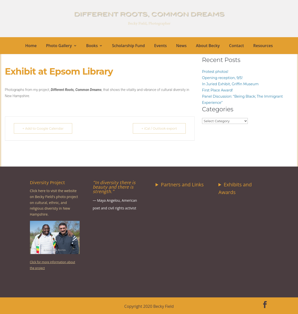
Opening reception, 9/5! (222, 78)
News (181, 46)
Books (92, 46)
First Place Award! (217, 90)
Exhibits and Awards (235, 188)
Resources (263, 46)
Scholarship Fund (128, 46)
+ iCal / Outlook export (159, 128)
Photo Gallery (59, 46)
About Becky (208, 46)
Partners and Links (182, 184)
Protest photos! (215, 71)
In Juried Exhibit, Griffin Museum (230, 84)
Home (31, 46)
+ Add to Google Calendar (43, 128)
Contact (236, 46)
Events (160, 46)
